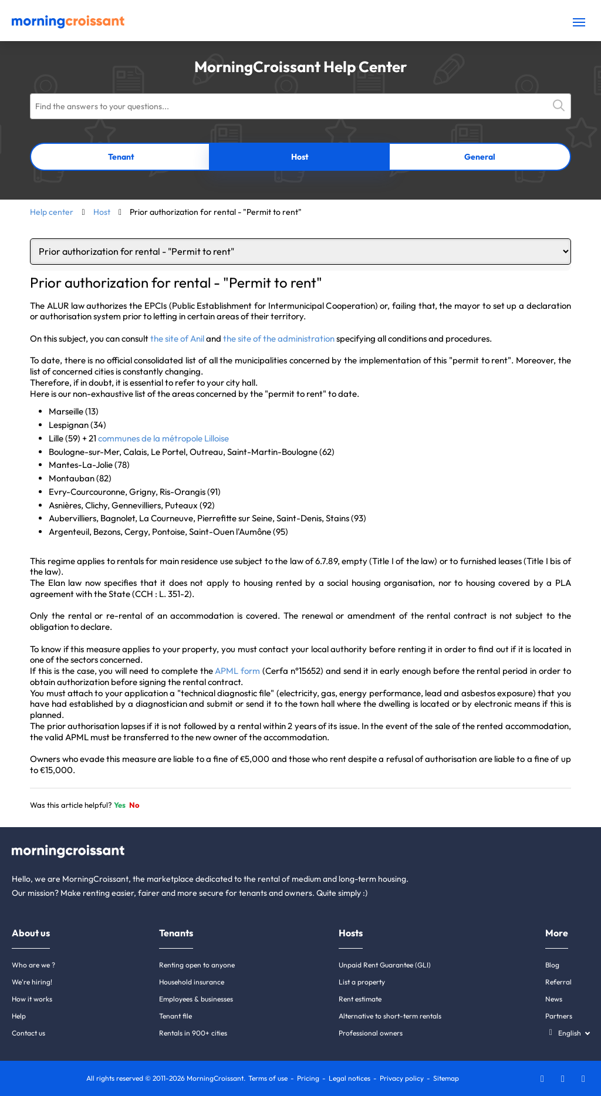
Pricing (308, 1078)
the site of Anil (177, 338)
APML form (237, 670)
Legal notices (349, 1078)
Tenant (121, 156)
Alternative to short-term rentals (390, 1015)
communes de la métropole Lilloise (163, 438)
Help (19, 1015)
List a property (362, 981)
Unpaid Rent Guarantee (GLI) (385, 964)
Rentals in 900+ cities (193, 1032)
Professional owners (371, 1032)
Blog (552, 964)
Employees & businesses (196, 998)
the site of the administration (279, 338)
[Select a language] (567, 1032)
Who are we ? (33, 964)
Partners (558, 1015)
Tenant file (175, 1015)
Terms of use (268, 1078)
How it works (32, 998)
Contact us (28, 1032)
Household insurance (191, 981)
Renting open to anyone (197, 964)
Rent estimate (360, 998)
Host (300, 156)
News (553, 998)
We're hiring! (32, 981)
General (479, 156)
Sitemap (446, 1078)
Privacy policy (402, 1078)
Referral (558, 981)
